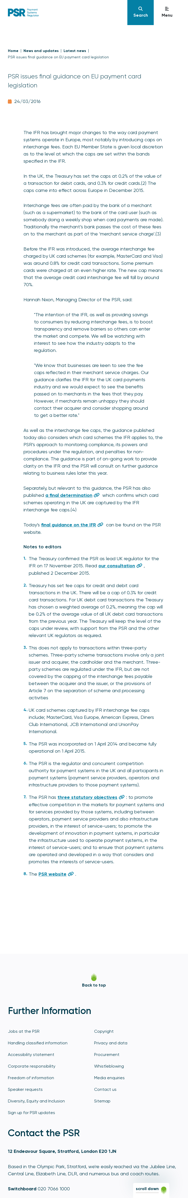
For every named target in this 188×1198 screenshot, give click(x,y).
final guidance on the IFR (68, 525)
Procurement (106, 1054)
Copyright (104, 1031)
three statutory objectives (87, 797)
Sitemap (102, 1100)
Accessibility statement (31, 1054)
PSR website (52, 874)
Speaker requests (25, 1089)
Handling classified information (38, 1042)
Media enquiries (109, 1077)
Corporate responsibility (31, 1066)
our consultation (116, 566)
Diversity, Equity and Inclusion (36, 1100)
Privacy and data (110, 1042)
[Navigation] (140, 12)
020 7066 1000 (54, 1188)
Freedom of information (31, 1077)
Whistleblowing (109, 1066)
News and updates (41, 51)
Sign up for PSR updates (31, 1112)
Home (13, 51)
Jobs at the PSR (24, 1031)
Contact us (105, 1089)
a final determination (68, 495)
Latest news (75, 51)
